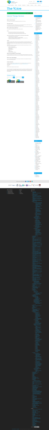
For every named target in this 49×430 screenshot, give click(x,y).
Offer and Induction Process (38, 226)
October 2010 (37, 118)
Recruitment (36, 167)
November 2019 (37, 52)
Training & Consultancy (11, 5)
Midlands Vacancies (37, 220)
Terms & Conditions (34, 389)
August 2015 (37, 74)
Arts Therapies (37, 297)
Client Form (34, 237)
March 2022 (37, 44)
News (29, 1)
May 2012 (37, 103)
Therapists (28, 5)
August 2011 (37, 110)
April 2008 (37, 135)
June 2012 (37, 102)
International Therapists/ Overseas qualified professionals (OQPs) (38, 231)
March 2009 (37, 127)
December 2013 (37, 89)
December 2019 (37, 51)
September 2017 (37, 60)
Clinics (31, 1)
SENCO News (34, 379)
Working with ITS (37, 216)
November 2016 (37, 64)
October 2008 (37, 130)
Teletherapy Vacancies (35, 388)
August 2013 (37, 92)
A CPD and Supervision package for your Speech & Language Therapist (38, 354)
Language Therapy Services (35, 296)
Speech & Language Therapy (37, 301)
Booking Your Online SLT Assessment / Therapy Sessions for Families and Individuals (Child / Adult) (37, 198)
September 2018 (37, 55)
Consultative (37, 320)
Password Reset (34, 372)
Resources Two (34, 376)
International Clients (36, 291)
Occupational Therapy (38, 161)
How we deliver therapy (36, 319)
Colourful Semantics (38, 330)
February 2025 (37, 38)
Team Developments (37, 166)
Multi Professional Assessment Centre (38, 300)
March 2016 (37, 69)
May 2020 (37, 49)
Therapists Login (21, 193)
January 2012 (37, 106)
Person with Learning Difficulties (37, 294)
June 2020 (37, 48)
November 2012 (37, 98)
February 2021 (37, 46)
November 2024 (37, 39)
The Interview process (38, 227)
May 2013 (37, 94)
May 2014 (37, 85)
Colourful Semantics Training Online (36, 277)
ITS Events (34, 422)
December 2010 (37, 116)
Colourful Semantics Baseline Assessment (37, 252)
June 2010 (37, 121)
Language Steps (37, 336)
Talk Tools (36, 346)
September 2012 (37, 100)
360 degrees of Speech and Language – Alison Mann (38, 143)
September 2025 (37, 37)
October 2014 (37, 81)
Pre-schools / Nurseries (38, 362)
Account (33, 193)
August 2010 (37, 119)
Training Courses (34, 423)
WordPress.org (37, 176)
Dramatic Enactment (38, 313)
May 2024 (37, 41)
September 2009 (37, 124)
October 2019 (37, 53)
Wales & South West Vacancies (39, 224)
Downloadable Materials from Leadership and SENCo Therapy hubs (39, 360)
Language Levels (34, 295)
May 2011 (37, 112)
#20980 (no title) (34, 192)
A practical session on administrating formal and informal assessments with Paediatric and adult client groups (38, 211)
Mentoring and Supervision (38, 232)
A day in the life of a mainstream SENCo (37, 418)
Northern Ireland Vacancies (38, 222)
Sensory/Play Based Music (38, 318)
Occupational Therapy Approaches (37, 323)
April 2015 (37, 76)
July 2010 (37, 120)
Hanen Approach (37, 334)
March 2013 (37, 95)
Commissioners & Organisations (11, 193)
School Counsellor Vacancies (35, 377)
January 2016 (37, 71)
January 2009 (37, 128)
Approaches (23, 5)
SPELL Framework (37, 344)
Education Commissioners (36, 281)
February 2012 (37, 105)
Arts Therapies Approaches (36, 312)
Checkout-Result (34, 236)
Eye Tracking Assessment (36, 299)
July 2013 (37, 93)
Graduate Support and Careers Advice (38, 202)
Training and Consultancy (36, 302)
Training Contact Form (35, 399)
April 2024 (37, 42)
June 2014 (37, 84)
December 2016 (37, 63)
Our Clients (19, 5)
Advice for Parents (34, 412)
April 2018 (37, 57)
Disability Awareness (37, 159)
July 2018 (37, 56)
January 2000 (37, 137)
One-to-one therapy (37, 321)
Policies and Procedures (35, 407)
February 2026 (37, 35)
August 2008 (37, 132)
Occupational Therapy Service (36, 310)
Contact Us (39, 5)
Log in (36, 174)
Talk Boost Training (37, 367)
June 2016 (37, 67)
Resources (32, 5)
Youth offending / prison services (36, 405)
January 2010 (37, 123)
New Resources (34, 307)
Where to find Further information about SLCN (37, 403)
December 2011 (37, 107)
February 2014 (37, 87)
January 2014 (37, 88)
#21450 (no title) (34, 191)
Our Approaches (34, 311)
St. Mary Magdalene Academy (36, 385)
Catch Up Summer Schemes (37, 380)
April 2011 (37, 113)
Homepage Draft (34, 289)
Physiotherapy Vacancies (35, 373)
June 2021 (37, 45)
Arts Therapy (36, 160)
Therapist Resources (35, 396)
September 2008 (37, 131)
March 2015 (37, 77)
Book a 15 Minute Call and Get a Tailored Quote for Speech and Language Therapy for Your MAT (37, 196)
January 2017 (37, 62)
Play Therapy (37, 317)
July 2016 (37, 66)
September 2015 (37, 73)
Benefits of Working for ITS (38, 229)
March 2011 (37, 114)
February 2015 (37, 78)
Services (16, 5)
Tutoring (35, 304)
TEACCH (36, 348)
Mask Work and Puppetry (38, 315)
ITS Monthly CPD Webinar (35, 410)
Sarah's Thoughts (37, 146)
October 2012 (37, 99)
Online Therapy (37, 322)
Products (33, 374)
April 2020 (37, 50)
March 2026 (37, 34)
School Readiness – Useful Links (36, 378)
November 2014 (37, 80)
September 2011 (37, 109)
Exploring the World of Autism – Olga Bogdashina (38, 153)
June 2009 (37, 125)
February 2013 (37, 96)
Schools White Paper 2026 (39, 23)
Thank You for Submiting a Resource (36, 390)
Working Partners (34, 425)
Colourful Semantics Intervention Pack (36, 265)
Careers (35, 5)
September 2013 (37, 91)
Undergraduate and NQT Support (36, 401)
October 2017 (37, 59)
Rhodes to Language (38, 340)
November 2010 (37, 117)
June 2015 (37, 75)
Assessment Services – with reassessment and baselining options (38, 357)
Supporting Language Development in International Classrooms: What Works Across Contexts (39, 28)
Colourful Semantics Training (38, 358)
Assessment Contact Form (35, 194)
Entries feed (37, 175)
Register (33, 375)
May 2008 (37, 134)
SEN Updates (34, 414)
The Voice (31, 13)
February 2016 (37, 70)
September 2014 (37, 82)
